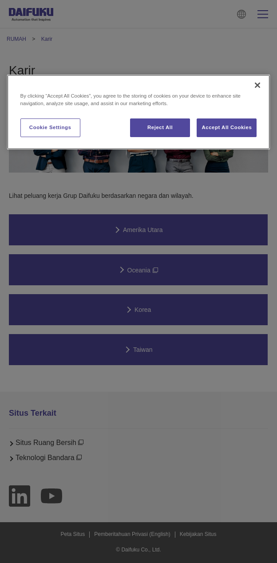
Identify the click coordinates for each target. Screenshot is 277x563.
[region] (138, 112)
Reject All (160, 127)
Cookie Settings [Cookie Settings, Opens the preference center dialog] (50, 127)
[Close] (257, 85)
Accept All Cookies (227, 127)
